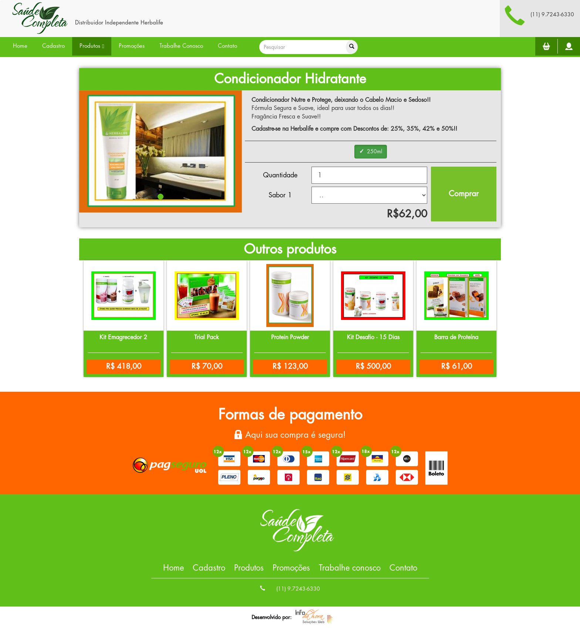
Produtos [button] (92, 46)
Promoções (132, 46)
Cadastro (53, 46)
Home (20, 46)
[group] (370, 151)
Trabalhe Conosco (181, 46)
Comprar (464, 194)
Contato (227, 46)
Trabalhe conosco (350, 568)
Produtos (249, 568)
